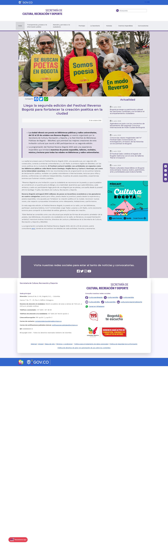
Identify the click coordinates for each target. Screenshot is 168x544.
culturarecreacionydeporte (131, 302)
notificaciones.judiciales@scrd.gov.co (65, 325)
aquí (33, 228)
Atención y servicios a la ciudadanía (61, 26)
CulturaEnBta (94, 302)
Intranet (41, 344)
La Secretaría (95, 26)
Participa (82, 26)
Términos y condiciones (64, 344)
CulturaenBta (113, 297)
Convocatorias (143, 26)
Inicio (20, 26)
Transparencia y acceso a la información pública (37, 26)
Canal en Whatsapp (96, 306)
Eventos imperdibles (126, 26)
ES (148, 2)
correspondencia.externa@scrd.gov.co (48, 321)
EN (146, 2)
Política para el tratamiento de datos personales (91, 344)
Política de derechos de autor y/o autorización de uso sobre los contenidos (84, 348)
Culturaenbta (110, 302)
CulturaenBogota (95, 297)
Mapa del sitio (50, 344)
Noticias (109, 26)
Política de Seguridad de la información (123, 344)
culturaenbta (128, 297)
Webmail (34, 344)
